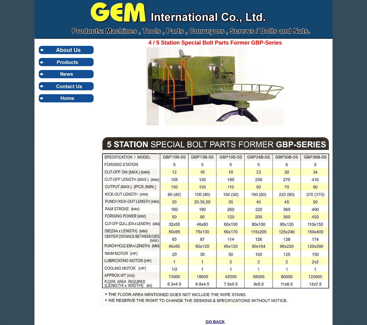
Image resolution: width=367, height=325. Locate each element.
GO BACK (215, 321)
